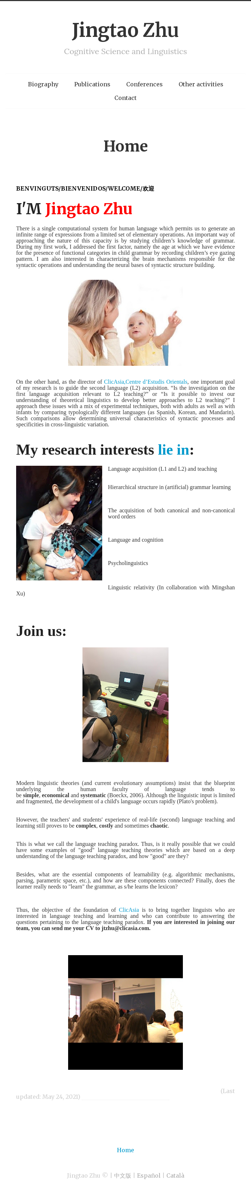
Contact (125, 97)
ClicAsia (130, 910)
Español (149, 1175)
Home (125, 146)
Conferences (144, 84)
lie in (173, 449)
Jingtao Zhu (125, 30)
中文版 (122, 1175)
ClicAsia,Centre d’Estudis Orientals (145, 382)
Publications (92, 84)
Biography (43, 84)
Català (175, 1175)
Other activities (201, 84)
